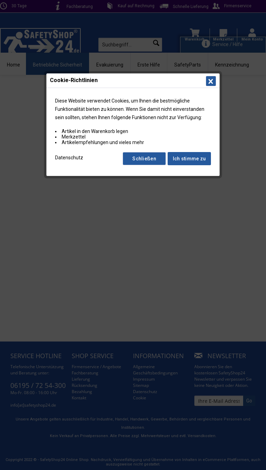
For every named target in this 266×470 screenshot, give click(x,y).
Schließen (144, 158)
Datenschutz (69, 157)
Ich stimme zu (189, 158)
